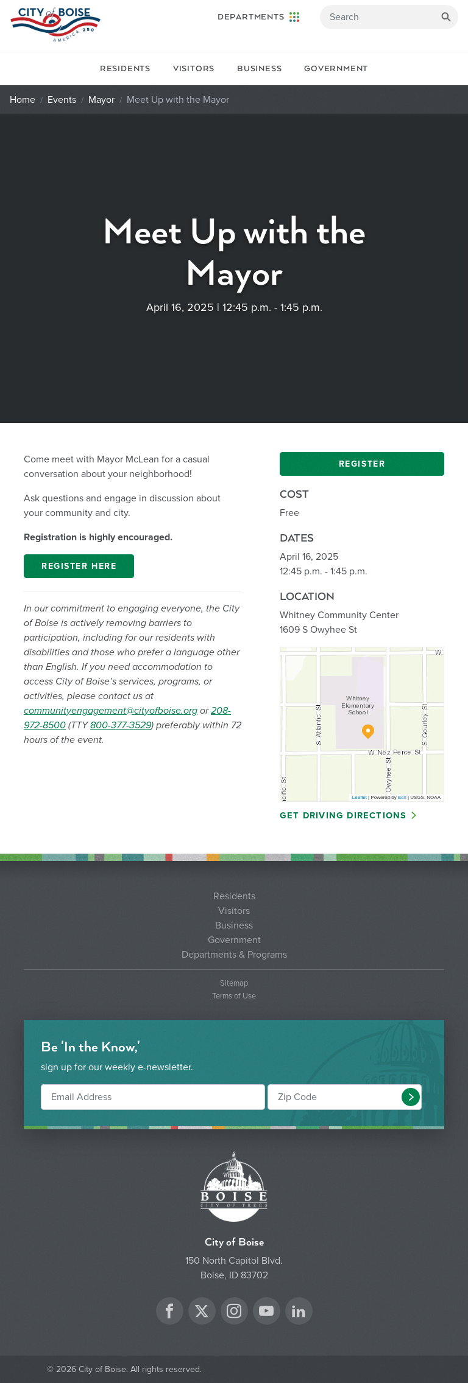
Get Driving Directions (343, 815)
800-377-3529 (120, 725)
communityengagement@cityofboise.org (110, 711)
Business (259, 69)
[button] (411, 1097)
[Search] (389, 17)
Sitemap (234, 984)
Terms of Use (234, 996)
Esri (402, 797)
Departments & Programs (234, 955)
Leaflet (359, 797)
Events (62, 100)
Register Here (78, 566)
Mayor (101, 100)
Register (362, 464)
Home (22, 100)
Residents (125, 69)
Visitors (193, 69)
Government (336, 69)
